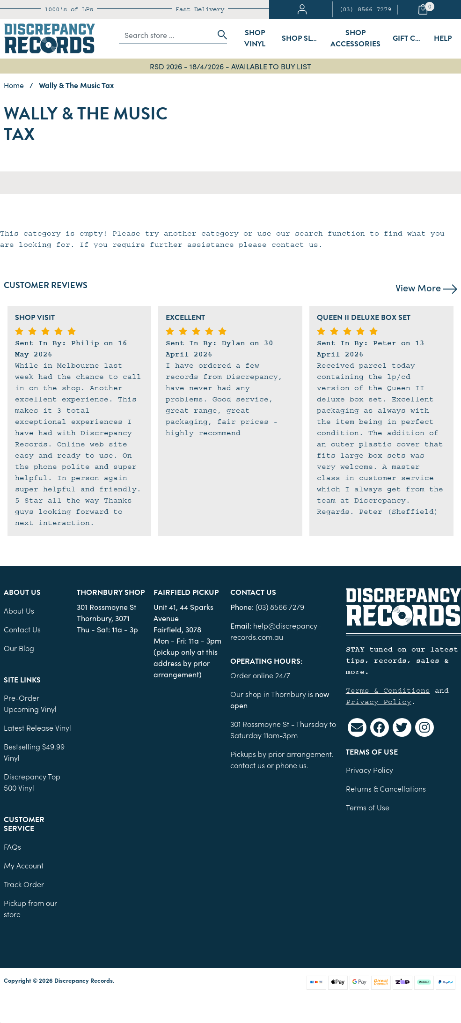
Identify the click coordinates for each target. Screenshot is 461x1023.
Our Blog (19, 648)
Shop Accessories (355, 38)
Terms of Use (367, 807)
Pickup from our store (30, 908)
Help (443, 38)
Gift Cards (411, 38)
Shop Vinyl (254, 38)
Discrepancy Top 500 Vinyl (32, 782)
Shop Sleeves (303, 38)
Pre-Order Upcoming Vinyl (30, 703)
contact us (247, 765)
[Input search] (165, 35)
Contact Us (22, 629)
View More (426, 287)
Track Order (24, 884)
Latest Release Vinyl (37, 727)
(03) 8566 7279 (365, 9)
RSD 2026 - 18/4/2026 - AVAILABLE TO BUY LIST (230, 66)
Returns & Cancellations (386, 788)
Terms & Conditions (388, 690)
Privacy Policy (378, 701)
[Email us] (357, 727)
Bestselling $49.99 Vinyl (34, 752)
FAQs (12, 846)
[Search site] (219, 35)
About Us (19, 610)
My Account (24, 865)
